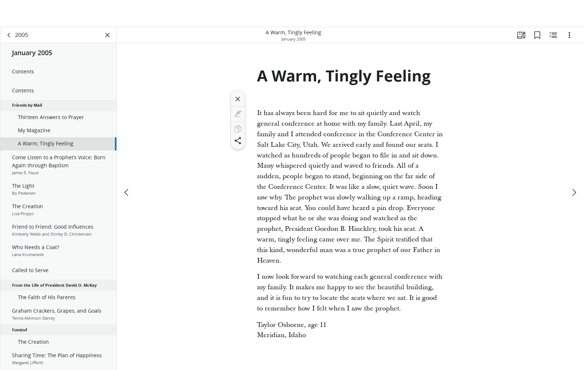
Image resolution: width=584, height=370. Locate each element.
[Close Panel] (108, 35)
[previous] (127, 192)
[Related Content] (553, 35)
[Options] (569, 35)
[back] (9, 35)
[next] (573, 192)
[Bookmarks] (537, 35)
